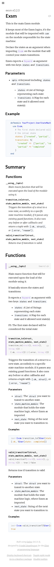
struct (26, 345)
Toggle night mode (41, 555)
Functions (14, 176)
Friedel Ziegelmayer (28, 545)
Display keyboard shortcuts (19, 555)
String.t (12, 349)
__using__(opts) (14, 183)
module (36, 345)
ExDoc (29, 542)
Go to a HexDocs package (20, 559)
